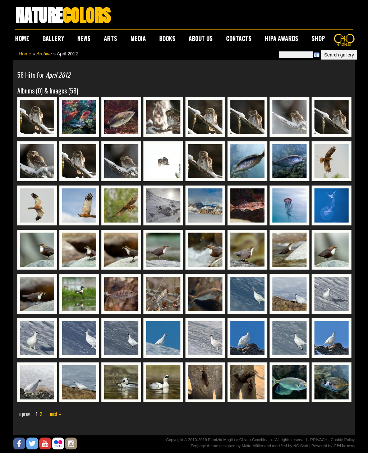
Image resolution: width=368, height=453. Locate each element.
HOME (22, 38)
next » (55, 413)
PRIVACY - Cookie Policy (332, 440)
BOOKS (167, 38)
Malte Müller (252, 446)
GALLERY (53, 38)
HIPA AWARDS (281, 38)
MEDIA (138, 38)
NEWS (84, 38)
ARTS (110, 38)
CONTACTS (239, 38)
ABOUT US (201, 38)
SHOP (318, 38)
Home (25, 53)
